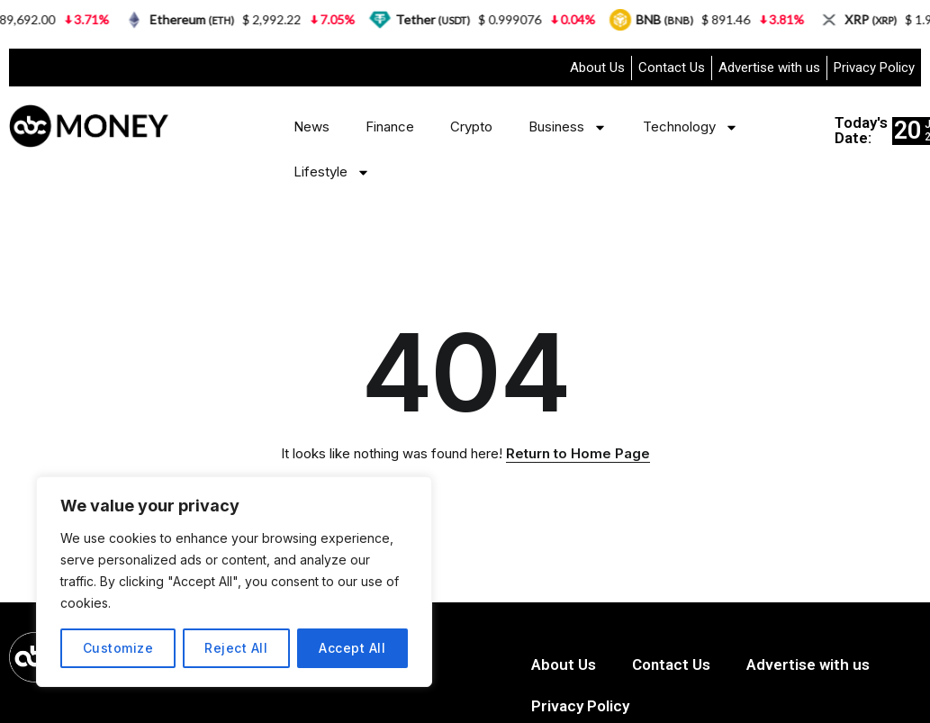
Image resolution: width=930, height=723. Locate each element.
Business (567, 127)
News (311, 126)
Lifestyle (331, 172)
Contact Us (671, 67)
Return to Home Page (578, 453)
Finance (390, 126)
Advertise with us (769, 67)
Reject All (235, 647)
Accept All (352, 647)
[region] (234, 581)
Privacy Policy (874, 67)
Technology (690, 127)
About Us (597, 67)
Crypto (471, 126)
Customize (118, 647)
